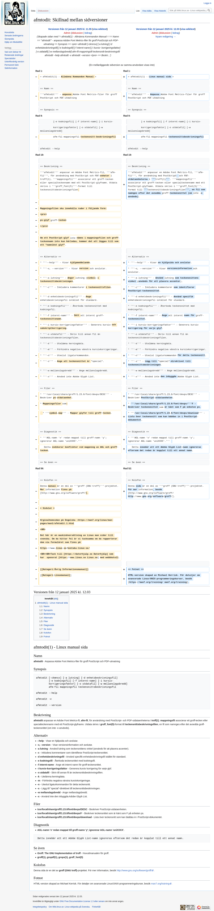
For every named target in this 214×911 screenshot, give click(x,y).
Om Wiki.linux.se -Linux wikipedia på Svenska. (69, 907)
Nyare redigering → (166, 36)
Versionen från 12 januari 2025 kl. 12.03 (157, 29)
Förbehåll (96, 907)
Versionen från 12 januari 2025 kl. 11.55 (70, 29)
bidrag (88, 33)
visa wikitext (100, 29)
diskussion (77, 33)
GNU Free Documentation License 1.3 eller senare (82, 901)
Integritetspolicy (40, 907)
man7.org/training (160, 883)
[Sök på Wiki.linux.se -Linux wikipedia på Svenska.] (190, 10)
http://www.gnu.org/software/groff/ (134, 870)
